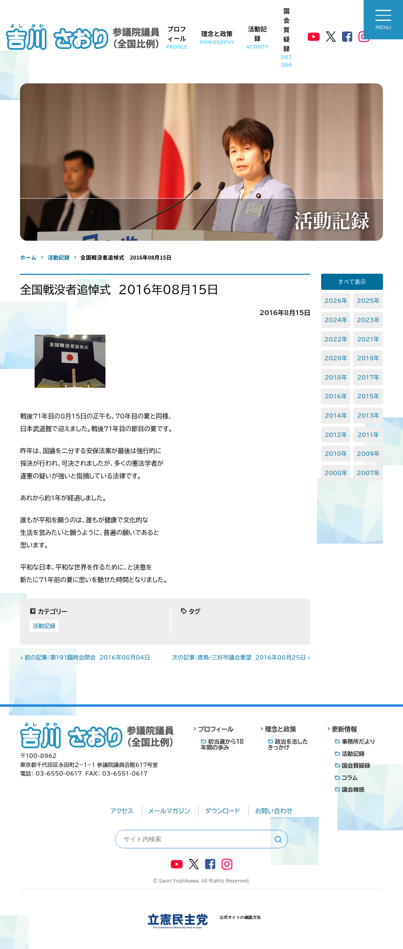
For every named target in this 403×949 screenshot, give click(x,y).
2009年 (368, 454)
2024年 (335, 320)
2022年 (335, 339)
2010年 (336, 454)
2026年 (335, 301)
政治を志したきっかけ (288, 744)
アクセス (122, 811)
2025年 (368, 301)
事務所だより (358, 741)
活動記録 (257, 37)
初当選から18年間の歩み (222, 744)
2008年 (335, 473)
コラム (349, 778)
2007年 (368, 473)
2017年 (368, 377)
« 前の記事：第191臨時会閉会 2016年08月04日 (85, 657)
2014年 (336, 415)
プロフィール (176, 37)
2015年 (368, 396)
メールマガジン (169, 811)
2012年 (336, 435)
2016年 (336, 396)
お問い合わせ (273, 811)
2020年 (335, 358)
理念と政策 (217, 37)
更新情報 (344, 729)
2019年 (368, 358)
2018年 (336, 377)
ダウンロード (222, 811)
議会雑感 (353, 789)
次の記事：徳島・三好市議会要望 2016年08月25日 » (241, 657)
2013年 (368, 415)
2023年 (368, 320)
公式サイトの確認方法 (240, 917)
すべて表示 (352, 282)
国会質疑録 (286, 37)
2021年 (368, 339)
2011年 (368, 435)
